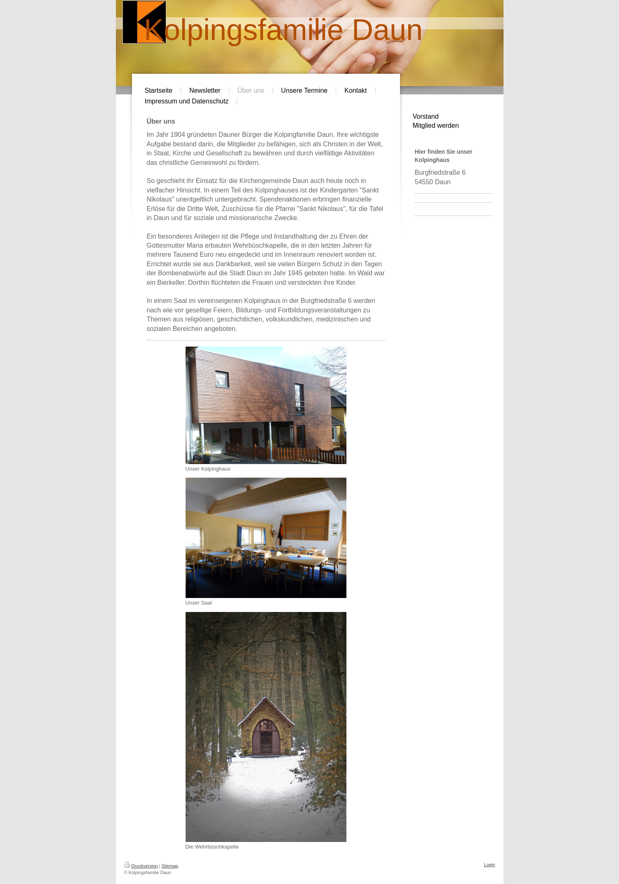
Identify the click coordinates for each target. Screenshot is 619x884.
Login (489, 864)
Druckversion (141, 865)
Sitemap (170, 865)
